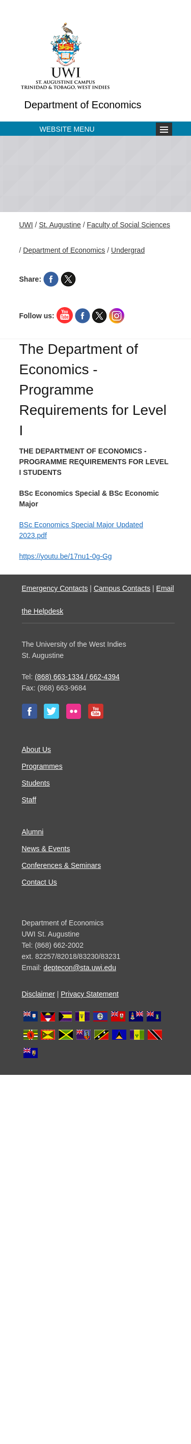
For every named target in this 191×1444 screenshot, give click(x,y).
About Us (36, 749)
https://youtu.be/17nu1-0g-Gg (65, 556)
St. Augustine (60, 225)
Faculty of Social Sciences (128, 225)
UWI (26, 225)
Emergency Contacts (55, 588)
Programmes (42, 766)
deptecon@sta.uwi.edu (79, 968)
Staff (29, 800)
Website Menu (67, 129)
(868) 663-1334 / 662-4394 (77, 677)
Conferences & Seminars (61, 865)
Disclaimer (38, 994)
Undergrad (128, 250)
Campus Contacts (122, 588)
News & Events (46, 849)
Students (36, 783)
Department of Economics (83, 104)
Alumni (33, 832)
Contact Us (39, 882)
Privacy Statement (90, 994)
